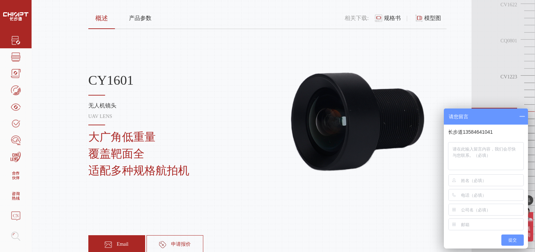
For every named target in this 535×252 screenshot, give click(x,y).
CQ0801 (509, 40)
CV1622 (509, 4)
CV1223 (509, 76)
